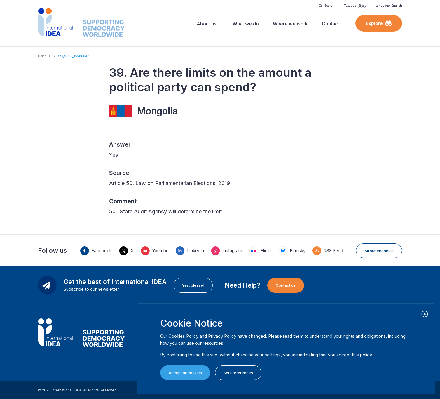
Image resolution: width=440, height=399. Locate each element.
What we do (246, 24)
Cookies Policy (183, 336)
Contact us (286, 285)
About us (206, 24)
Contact (330, 24)
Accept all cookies (185, 372)
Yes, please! (193, 285)
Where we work (290, 24)
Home (42, 56)
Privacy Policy (222, 336)
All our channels (379, 250)
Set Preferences (238, 372)
